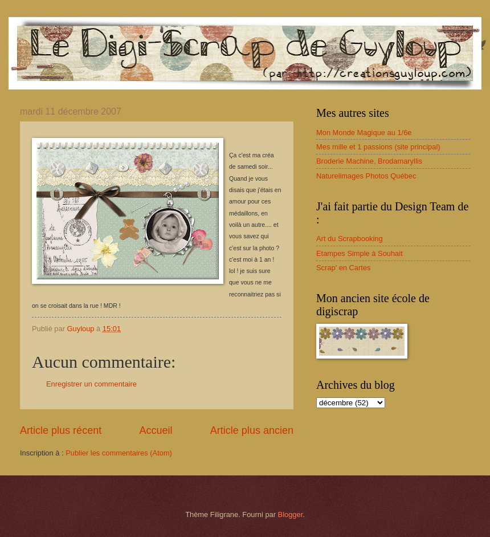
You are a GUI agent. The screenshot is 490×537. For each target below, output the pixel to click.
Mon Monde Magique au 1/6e (364, 132)
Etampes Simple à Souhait (359, 253)
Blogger (290, 514)
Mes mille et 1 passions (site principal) (378, 147)
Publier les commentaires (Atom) (119, 453)
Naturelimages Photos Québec (366, 176)
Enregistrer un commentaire (91, 384)
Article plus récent (60, 430)
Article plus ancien (251, 430)
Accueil (155, 430)
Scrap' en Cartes (343, 267)
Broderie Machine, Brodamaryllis (369, 161)
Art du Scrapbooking (349, 238)
